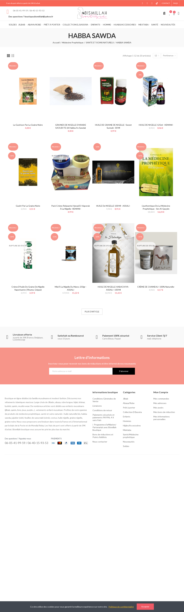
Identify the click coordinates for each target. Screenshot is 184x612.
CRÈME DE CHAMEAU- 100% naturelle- (156, 286)
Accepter (145, 606)
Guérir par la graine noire (28, 205)
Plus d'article (92, 311)
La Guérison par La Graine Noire (28, 125)
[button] (166, 3)
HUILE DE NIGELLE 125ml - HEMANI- (156, 125)
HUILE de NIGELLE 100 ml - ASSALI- (113, 205)
